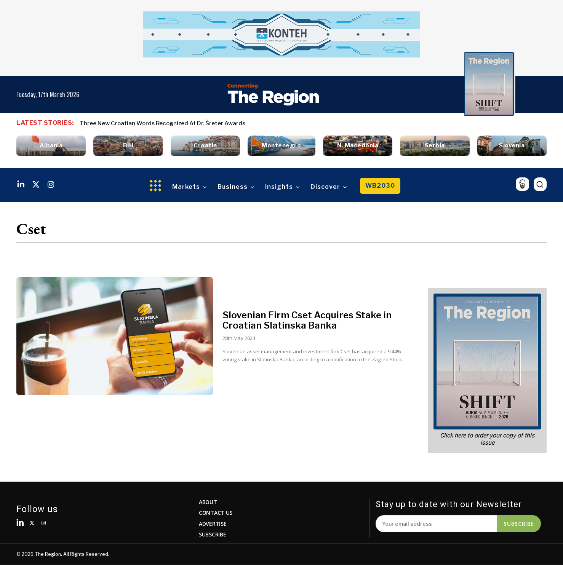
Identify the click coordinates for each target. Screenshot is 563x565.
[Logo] (273, 94)
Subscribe (519, 523)
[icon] (522, 184)
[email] (436, 523)
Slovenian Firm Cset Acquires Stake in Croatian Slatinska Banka (307, 320)
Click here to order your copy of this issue (487, 439)
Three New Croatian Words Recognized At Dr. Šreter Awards (162, 123)
